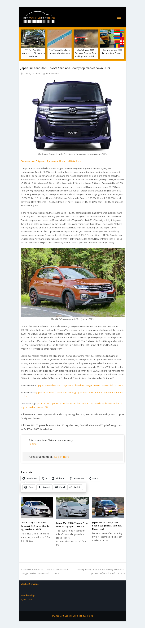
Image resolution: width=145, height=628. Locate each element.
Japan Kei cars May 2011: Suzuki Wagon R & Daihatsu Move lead (107, 526)
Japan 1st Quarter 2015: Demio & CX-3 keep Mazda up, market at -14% (35, 526)
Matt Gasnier (52, 73)
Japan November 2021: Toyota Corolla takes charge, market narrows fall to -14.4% (80, 385)
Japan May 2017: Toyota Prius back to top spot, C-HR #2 (72, 524)
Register (33, 443)
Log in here (61, 457)
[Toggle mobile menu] (119, 17)
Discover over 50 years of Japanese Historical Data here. (51, 161)
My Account (27, 599)
